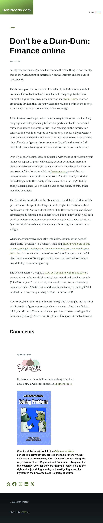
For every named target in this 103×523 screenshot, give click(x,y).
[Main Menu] (94, 12)
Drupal (23, 512)
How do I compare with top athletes (65, 272)
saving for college (29, 248)
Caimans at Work (64, 451)
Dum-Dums (70, 98)
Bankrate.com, (59, 171)
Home (12, 28)
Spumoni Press (63, 383)
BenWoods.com (16, 10)
